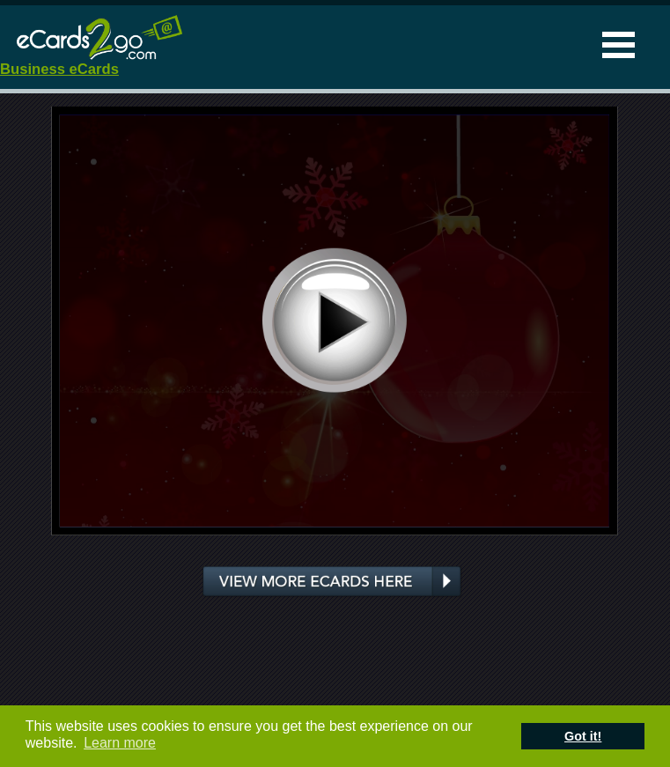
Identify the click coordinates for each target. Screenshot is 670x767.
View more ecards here (332, 582)
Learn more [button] (120, 742)
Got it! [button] (582, 736)
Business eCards (59, 69)
